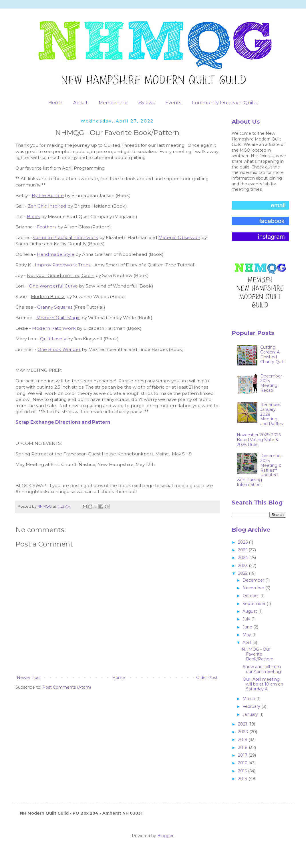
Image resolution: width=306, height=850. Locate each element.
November (254, 587)
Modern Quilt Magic (58, 317)
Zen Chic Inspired (47, 206)
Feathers (47, 227)
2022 (243, 573)
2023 (243, 565)
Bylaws (146, 102)
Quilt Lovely (53, 338)
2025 (243, 549)
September (255, 603)
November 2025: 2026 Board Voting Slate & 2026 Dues (259, 439)
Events (173, 102)
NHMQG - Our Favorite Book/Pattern (257, 654)
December (254, 580)
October (251, 595)
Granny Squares (54, 307)
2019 (243, 739)
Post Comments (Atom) (66, 687)
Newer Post (29, 677)
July (247, 619)
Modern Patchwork (54, 328)
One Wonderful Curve (53, 286)
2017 (243, 755)
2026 (243, 542)
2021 (243, 724)
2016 (243, 762)
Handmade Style (55, 254)
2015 (243, 770)
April (247, 642)
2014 (243, 778)
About (80, 102)
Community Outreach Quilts (224, 102)
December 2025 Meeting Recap (271, 383)
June (248, 627)
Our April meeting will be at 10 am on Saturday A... (262, 684)
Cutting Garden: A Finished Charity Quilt (272, 354)
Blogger (165, 835)
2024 (243, 557)
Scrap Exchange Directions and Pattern (62, 422)
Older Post (207, 677)
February (252, 706)
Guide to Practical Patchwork (65, 237)
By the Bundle (48, 195)
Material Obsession (179, 237)
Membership (113, 102)
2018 (243, 747)
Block (33, 216)
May (247, 634)
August (250, 611)
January (251, 714)
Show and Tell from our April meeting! (262, 669)
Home (55, 102)
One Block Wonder (59, 349)
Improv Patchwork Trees (63, 265)
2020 (243, 731)
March (249, 698)
